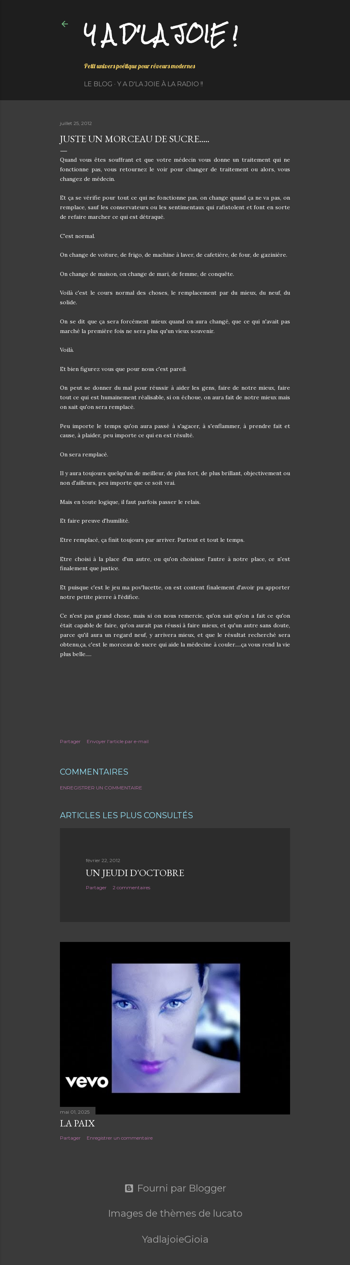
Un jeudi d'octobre (135, 872)
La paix (77, 1123)
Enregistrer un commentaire (101, 788)
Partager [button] (70, 741)
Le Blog (98, 84)
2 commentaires (131, 887)
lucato (228, 1213)
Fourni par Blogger (175, 1188)
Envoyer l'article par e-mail (118, 741)
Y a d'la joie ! (161, 34)
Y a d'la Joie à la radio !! (160, 84)
